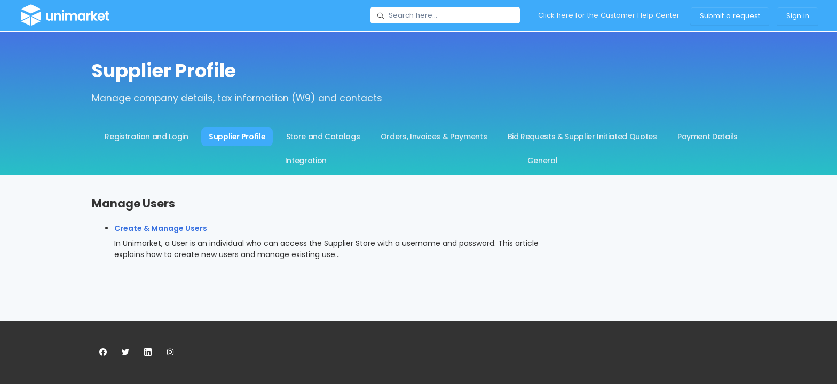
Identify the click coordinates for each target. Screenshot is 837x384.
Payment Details (707, 136)
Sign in (797, 16)
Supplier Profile (237, 136)
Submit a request (730, 16)
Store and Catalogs (323, 136)
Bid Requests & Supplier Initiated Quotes (582, 136)
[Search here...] (445, 15)
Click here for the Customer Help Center (609, 15)
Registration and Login (146, 136)
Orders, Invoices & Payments (434, 136)
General (542, 160)
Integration (306, 160)
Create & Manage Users (160, 228)
